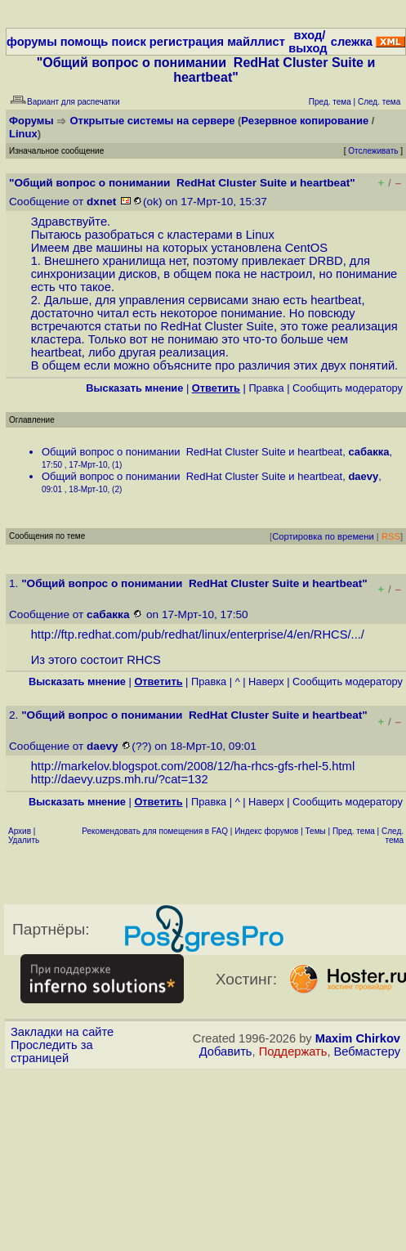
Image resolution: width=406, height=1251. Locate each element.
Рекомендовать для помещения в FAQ (155, 831)
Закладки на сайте (62, 1031)
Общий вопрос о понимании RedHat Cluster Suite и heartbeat (192, 452)
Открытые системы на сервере (152, 120)
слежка (352, 41)
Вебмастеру (367, 1051)
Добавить (225, 1051)
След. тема (392, 836)
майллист (256, 41)
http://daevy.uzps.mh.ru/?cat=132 (119, 779)
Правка (265, 388)
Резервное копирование (304, 120)
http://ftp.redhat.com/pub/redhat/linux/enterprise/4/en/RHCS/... (196, 634)
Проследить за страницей (52, 1051)
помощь (84, 41)
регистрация (186, 41)
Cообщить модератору (347, 388)
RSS (390, 536)
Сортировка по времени (323, 536)
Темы (316, 831)
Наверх (266, 681)
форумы (32, 41)
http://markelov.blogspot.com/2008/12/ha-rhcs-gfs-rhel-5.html (193, 766)
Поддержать (293, 1051)
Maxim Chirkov (357, 1038)
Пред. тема (353, 831)
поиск (128, 41)
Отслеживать (373, 150)
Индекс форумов (266, 831)
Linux (23, 134)
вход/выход (307, 42)
